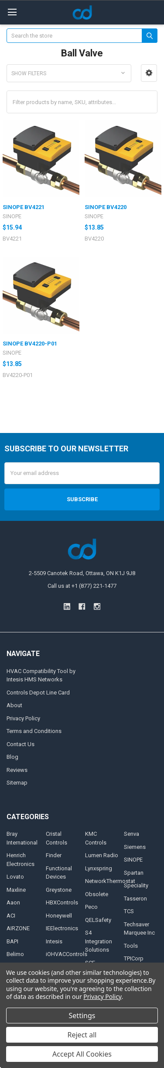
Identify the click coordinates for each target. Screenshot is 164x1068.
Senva (131, 834)
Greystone (59, 890)
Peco (91, 907)
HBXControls (62, 902)
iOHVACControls (66, 954)
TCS (129, 911)
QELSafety (98, 920)
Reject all (82, 1035)
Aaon (13, 902)
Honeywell (59, 915)
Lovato (15, 876)
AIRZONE (18, 928)
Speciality (136, 885)
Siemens (135, 847)
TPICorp (134, 958)
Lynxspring (98, 868)
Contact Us (20, 744)
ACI (11, 915)
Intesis (54, 941)
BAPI (12, 941)
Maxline (16, 890)
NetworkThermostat (110, 881)
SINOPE (133, 859)
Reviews (17, 770)
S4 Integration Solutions (98, 941)
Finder (54, 855)
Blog (12, 757)
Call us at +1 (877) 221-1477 (82, 586)
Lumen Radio (101, 855)
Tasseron (135, 898)
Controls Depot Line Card (38, 692)
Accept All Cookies (82, 1054)
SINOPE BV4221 (23, 207)
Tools (131, 945)
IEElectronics (62, 928)
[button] (149, 73)
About (14, 705)
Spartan (134, 872)
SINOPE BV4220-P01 (30, 343)
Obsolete (96, 894)
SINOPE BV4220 (105, 207)
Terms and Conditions (34, 731)
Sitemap (17, 782)
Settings (82, 1015)
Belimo (15, 954)
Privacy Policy (23, 718)
